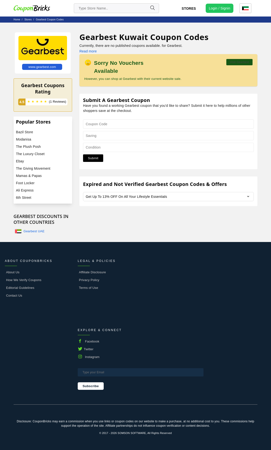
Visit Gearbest (239, 62)
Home (17, 19)
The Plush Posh (28, 147)
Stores (189, 8)
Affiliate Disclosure (92, 272)
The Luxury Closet (30, 154)
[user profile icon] (219, 8)
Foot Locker (25, 183)
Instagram (92, 357)
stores (28, 19)
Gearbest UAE (34, 231)
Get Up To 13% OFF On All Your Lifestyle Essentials (126, 197)
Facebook (92, 341)
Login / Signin (219, 8)
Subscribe (91, 386)
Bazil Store (24, 132)
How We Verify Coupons (23, 280)
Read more (88, 51)
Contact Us (14, 295)
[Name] (152, 8)
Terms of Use (88, 288)
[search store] (116, 8)
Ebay (20, 161)
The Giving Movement (33, 168)
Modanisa (23, 139)
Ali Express (25, 190)
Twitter (88, 349)
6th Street (23, 198)
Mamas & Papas (29, 176)
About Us (12, 272)
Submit (93, 158)
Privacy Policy (89, 280)
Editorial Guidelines (20, 288)
